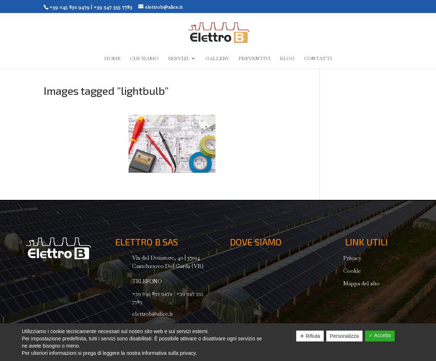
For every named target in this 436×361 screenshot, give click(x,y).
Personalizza (344, 336)
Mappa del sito (361, 283)
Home (112, 59)
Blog (287, 59)
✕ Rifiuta (310, 336)
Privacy (352, 258)
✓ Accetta (380, 335)
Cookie (352, 270)
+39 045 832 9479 (69, 7)
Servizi (178, 59)
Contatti (318, 59)
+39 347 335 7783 (112, 7)
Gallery (217, 59)
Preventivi (255, 59)
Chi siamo (144, 59)
